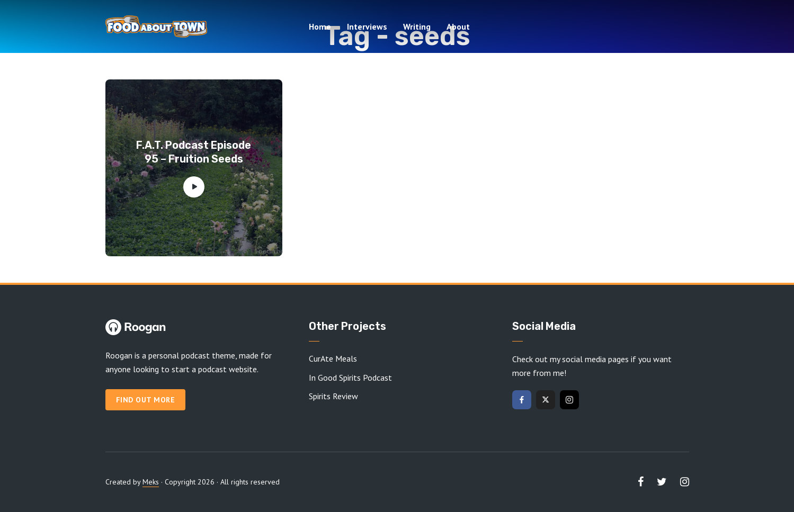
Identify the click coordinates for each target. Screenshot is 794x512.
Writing (417, 26)
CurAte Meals (333, 358)
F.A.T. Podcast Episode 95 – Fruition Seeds (193, 152)
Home (320, 26)
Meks (150, 482)
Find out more (145, 400)
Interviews (367, 26)
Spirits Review (333, 396)
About (458, 26)
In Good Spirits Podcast (350, 377)
